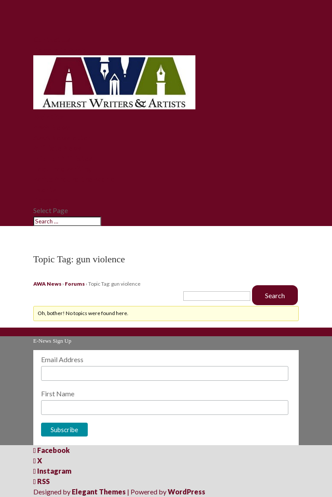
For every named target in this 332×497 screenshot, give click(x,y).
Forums (75, 283)
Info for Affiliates (63, 158)
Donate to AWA (59, 50)
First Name (57, 393)
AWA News (51, 127)
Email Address (62, 359)
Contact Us (51, 39)
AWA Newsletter (62, 138)
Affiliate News (57, 148)
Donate (45, 200)
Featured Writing (62, 169)
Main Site (48, 117)
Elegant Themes (99, 491)
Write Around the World (74, 179)
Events (44, 189)
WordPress (186, 491)
